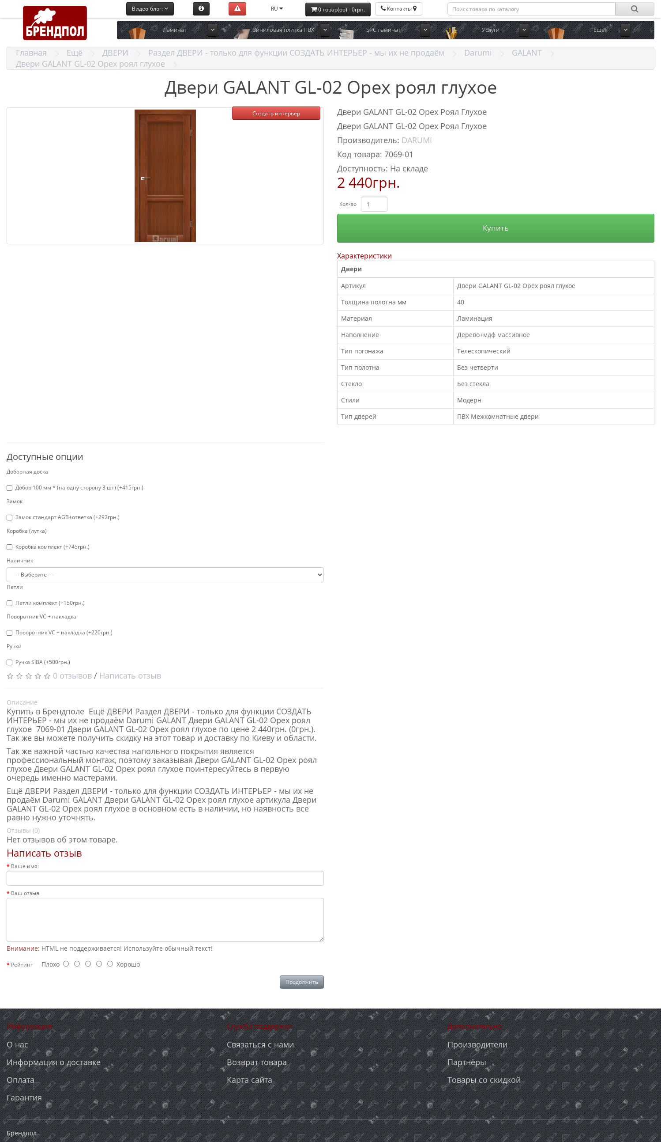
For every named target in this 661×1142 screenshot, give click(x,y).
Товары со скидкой (484, 1079)
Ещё (599, 30)
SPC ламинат (383, 30)
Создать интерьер (276, 113)
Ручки (14, 646)
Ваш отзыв (25, 893)
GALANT (527, 52)
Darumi (478, 52)
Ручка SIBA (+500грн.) (38, 662)
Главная (31, 52)
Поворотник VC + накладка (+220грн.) (60, 632)
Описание (22, 702)
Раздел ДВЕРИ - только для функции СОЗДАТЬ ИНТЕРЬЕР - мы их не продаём (296, 52)
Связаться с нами (260, 1044)
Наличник (20, 560)
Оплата (20, 1079)
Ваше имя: (25, 866)
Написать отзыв (130, 675)
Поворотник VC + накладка (41, 616)
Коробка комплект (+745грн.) (48, 546)
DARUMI (417, 140)
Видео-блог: (150, 8)
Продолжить (301, 982)
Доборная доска (27, 471)
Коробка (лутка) (27, 531)
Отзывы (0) (23, 830)
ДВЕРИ (115, 52)
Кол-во (348, 204)
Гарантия (24, 1097)
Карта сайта (249, 1079)
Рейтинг (22, 964)
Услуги (491, 30)
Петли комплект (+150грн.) (46, 603)
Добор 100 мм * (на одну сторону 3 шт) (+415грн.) (75, 487)
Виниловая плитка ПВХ (283, 30)
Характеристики (364, 256)
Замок (15, 501)
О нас (17, 1044)
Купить (496, 228)
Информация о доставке (54, 1062)
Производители (477, 1044)
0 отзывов (72, 675)
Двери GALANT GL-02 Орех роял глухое (90, 63)
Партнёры (466, 1062)
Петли (15, 587)
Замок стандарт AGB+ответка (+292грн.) (63, 517)
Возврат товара (257, 1062)
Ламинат (175, 30)
